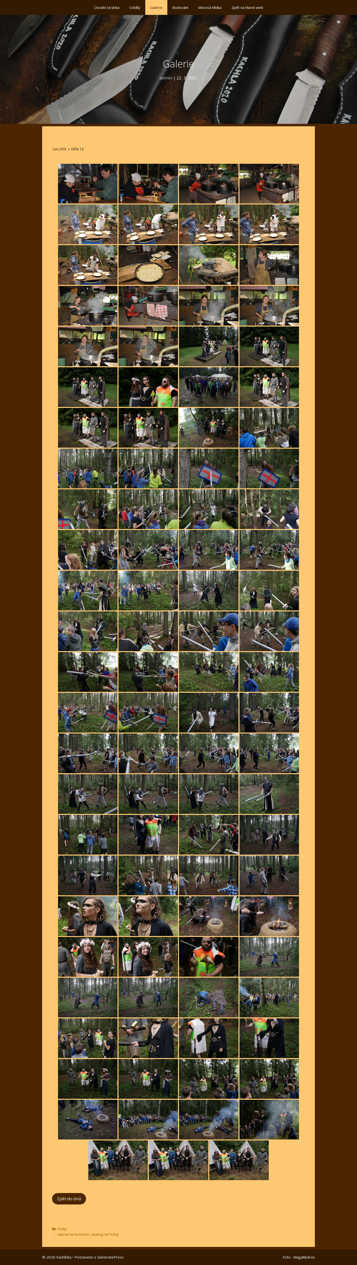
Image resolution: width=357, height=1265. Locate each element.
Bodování (180, 7)
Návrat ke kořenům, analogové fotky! (88, 1234)
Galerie (156, 7)
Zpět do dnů (69, 1198)
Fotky (62, 1229)
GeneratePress (110, 1257)
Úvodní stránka (106, 7)
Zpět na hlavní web (247, 7)
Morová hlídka (210, 7)
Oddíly (134, 7)
